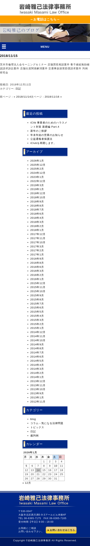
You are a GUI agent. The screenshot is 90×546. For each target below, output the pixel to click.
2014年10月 (37, 340)
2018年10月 (37, 197)
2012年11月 (37, 401)
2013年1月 (37, 397)
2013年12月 (37, 381)
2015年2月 (37, 324)
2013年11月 (37, 385)
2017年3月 (37, 246)
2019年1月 (37, 189)
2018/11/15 (9, 56)
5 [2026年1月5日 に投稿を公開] (26, 465)
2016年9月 (37, 258)
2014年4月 (37, 364)
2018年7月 (37, 209)
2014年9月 (37, 344)
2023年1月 (37, 177)
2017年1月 (37, 254)
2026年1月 (37, 160)
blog (33, 419)
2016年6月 (37, 266)
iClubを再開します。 (43, 143)
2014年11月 (37, 336)
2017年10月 (37, 242)
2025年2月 (37, 168)
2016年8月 (37, 262)
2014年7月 (37, 352)
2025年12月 (37, 164)
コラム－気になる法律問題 (46, 423)
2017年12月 (37, 234)
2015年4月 (37, 315)
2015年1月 (37, 328)
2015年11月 (37, 287)
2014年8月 (37, 348)
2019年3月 (37, 185)
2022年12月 (37, 181)
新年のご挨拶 (38, 130)
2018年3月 (37, 221)
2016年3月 (37, 270)
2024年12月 (37, 172)
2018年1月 (37, 230)
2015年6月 (37, 307)
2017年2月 (37, 250)
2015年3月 (37, 319)
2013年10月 (37, 389)
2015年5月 (37, 311)
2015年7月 (37, 303)
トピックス (37, 427)
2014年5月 (37, 360)
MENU (45, 46)
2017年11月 (37, 238)
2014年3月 (37, 368)
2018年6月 (37, 213)
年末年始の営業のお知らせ (46, 135)
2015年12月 (37, 283)
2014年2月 (37, 372)
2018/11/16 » (53, 96)
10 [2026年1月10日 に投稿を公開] (55, 465)
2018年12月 (37, 193)
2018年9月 (37, 201)
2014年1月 (37, 377)
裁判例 (34, 435)
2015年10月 (37, 291)
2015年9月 (37, 295)
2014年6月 (37, 356)
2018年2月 (37, 226)
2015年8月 (37, 299)
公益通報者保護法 (41, 138)
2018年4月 (37, 217)
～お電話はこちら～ (45, 19)
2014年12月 (37, 332)
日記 (18, 88)
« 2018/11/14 (22, 96)
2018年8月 (37, 205)
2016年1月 (37, 279)
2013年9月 (37, 393)
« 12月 (27, 482)
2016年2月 (37, 274)
